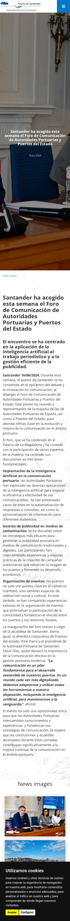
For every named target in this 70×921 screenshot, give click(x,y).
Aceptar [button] (12, 912)
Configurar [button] (27, 912)
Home (6, 275)
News (14, 275)
